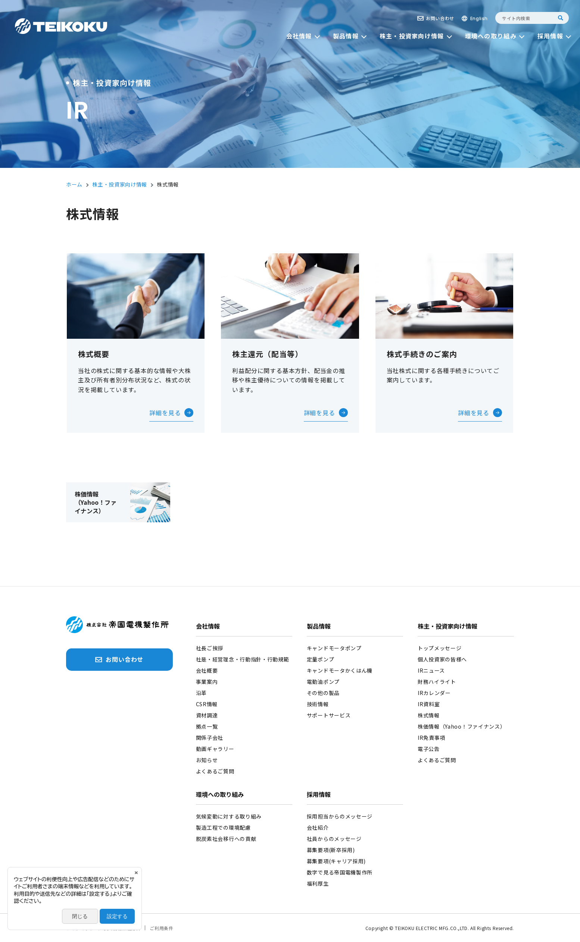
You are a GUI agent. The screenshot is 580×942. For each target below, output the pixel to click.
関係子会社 (210, 737)
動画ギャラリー (215, 748)
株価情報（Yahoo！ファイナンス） (462, 726)
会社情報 (208, 626)
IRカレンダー (434, 693)
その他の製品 (323, 693)
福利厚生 (318, 883)
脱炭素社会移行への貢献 (226, 838)
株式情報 (429, 715)
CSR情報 (207, 704)
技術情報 (318, 704)
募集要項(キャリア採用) (336, 861)
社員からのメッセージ (334, 838)
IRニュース (431, 670)
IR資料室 (429, 704)
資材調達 (207, 715)
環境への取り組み (220, 795)
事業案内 (207, 681)
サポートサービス (329, 715)
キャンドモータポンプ (334, 648)
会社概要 (207, 670)
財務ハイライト (437, 681)
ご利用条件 (161, 928)
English (479, 18)
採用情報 (319, 795)
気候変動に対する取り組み (229, 816)
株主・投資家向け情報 (447, 626)
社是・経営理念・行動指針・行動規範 (242, 659)
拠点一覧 (207, 726)
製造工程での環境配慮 (223, 827)
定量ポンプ (320, 659)
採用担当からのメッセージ (339, 816)
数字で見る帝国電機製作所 (339, 872)
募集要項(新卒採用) (331, 850)
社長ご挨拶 (210, 648)
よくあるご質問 (215, 771)
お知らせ (207, 760)
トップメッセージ (440, 648)
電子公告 (429, 748)
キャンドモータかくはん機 (339, 670)
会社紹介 (318, 827)
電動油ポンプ (323, 681)
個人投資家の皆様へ (442, 659)
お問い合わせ (440, 18)
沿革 (201, 693)
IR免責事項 (431, 737)
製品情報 (319, 626)
